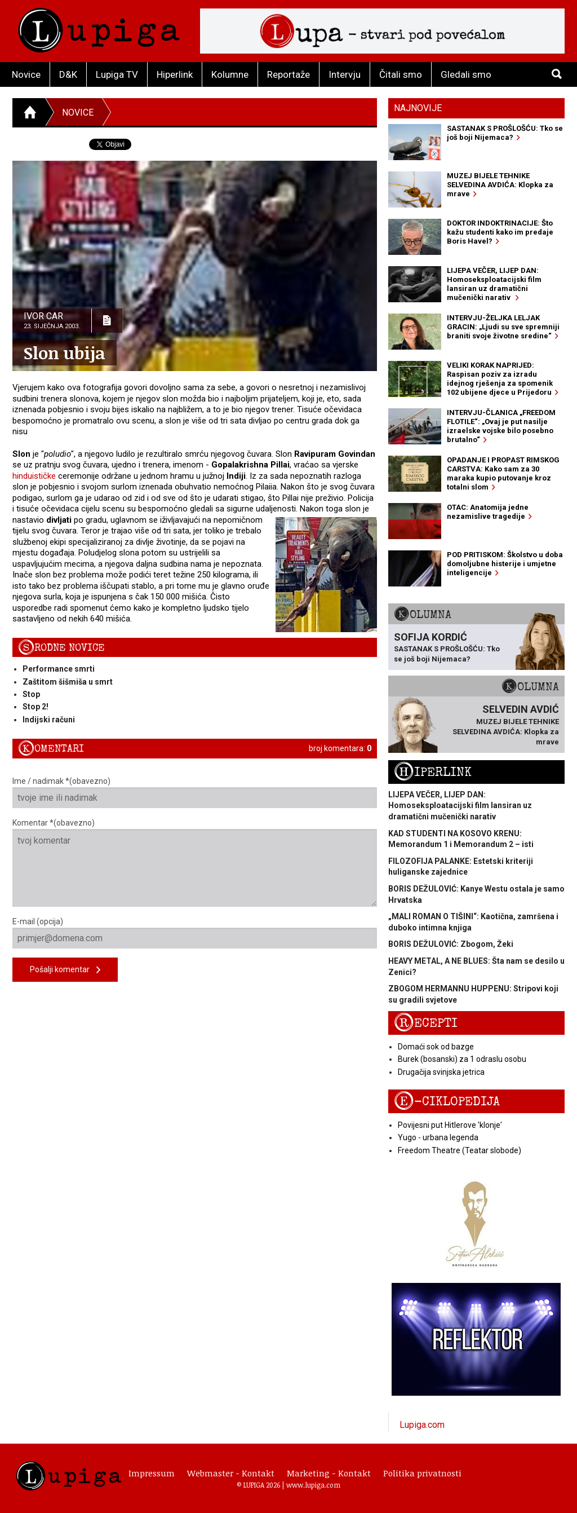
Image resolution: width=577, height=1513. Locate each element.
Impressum (151, 1473)
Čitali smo (400, 74)
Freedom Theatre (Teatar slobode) (459, 1150)
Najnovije (418, 108)
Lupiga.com (422, 1424)
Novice (26, 74)
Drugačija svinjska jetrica (441, 1072)
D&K (68, 74)
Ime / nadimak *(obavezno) (194, 792)
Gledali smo (466, 74)
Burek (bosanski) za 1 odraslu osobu (462, 1059)
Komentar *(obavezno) (194, 862)
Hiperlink (175, 74)
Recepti (426, 1023)
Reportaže (288, 74)
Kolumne (229, 74)
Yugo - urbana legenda (438, 1137)
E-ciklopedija (447, 1101)
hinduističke (34, 476)
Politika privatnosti (422, 1473)
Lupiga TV (117, 74)
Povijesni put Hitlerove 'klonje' (450, 1125)
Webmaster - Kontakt (230, 1473)
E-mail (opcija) (194, 933)
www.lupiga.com (313, 1484)
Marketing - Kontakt (329, 1473)
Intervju (345, 74)
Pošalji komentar (65, 970)
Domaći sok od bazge (436, 1046)
